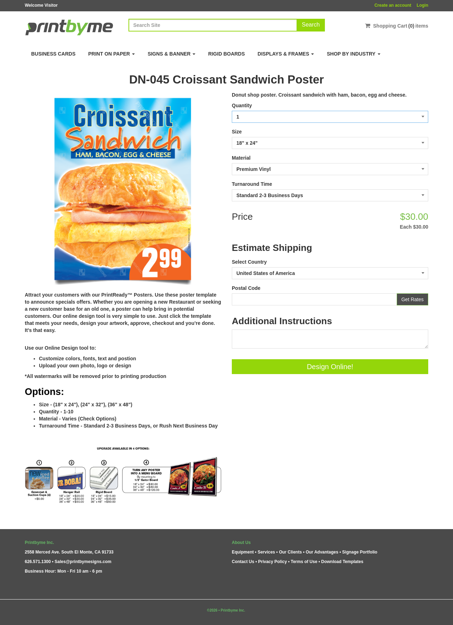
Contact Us (243, 561)
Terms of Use (304, 561)
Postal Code (246, 288)
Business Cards (53, 54)
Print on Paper (111, 54)
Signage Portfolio (359, 552)
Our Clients (290, 552)
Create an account (392, 5)
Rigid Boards (226, 54)
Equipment (243, 552)
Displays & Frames (286, 54)
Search (311, 25)
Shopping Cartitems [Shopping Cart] (396, 26)
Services (266, 552)
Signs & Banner (171, 54)
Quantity (242, 105)
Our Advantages (322, 552)
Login (422, 5)
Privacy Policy (272, 561)
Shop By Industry (353, 54)
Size (237, 131)
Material (241, 158)
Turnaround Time (252, 184)
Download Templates (342, 561)
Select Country (249, 262)
